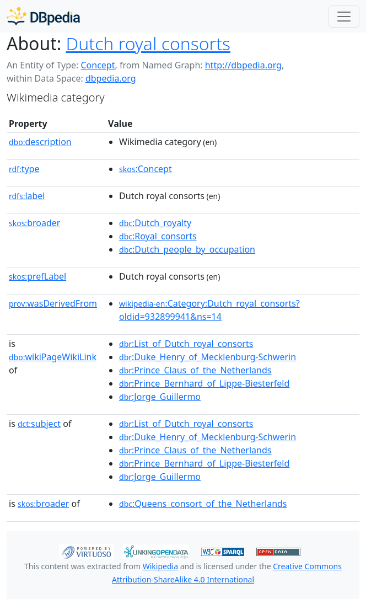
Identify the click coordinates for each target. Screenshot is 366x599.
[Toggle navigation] (344, 17)
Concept (97, 65)
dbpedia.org (110, 78)
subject (39, 424)
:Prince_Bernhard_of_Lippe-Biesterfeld (204, 383)
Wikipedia (160, 566)
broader (34, 223)
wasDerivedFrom (53, 303)
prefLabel (37, 276)
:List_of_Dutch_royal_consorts (186, 344)
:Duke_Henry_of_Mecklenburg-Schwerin (207, 357)
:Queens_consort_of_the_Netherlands (203, 504)
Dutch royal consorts (148, 43)
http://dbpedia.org (243, 65)
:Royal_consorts (158, 236)
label (27, 196)
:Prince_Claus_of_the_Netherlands (195, 370)
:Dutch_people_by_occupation (187, 249)
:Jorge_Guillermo (160, 397)
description (40, 142)
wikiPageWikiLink (52, 357)
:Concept (145, 169)
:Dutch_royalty (155, 223)
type (24, 169)
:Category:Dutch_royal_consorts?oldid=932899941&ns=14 (209, 310)
